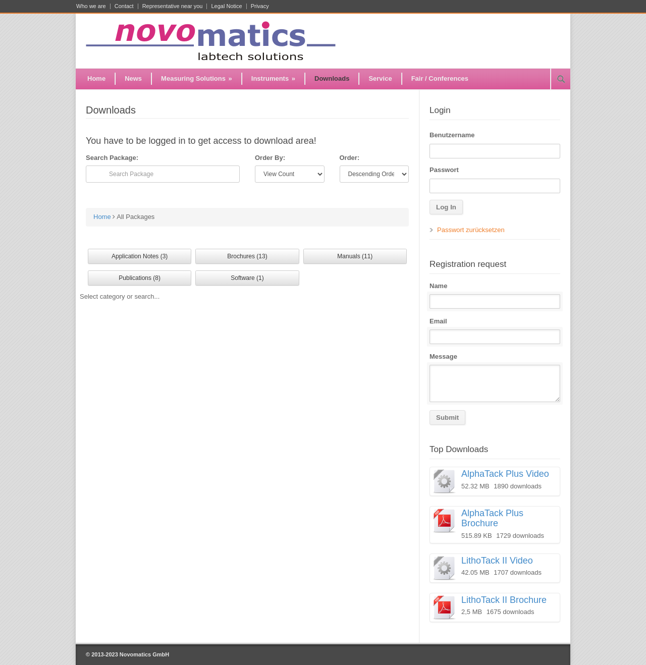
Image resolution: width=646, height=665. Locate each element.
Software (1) (247, 278)
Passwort (444, 170)
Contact (124, 6)
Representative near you (172, 6)
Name (438, 286)
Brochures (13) (247, 256)
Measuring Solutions (196, 78)
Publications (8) (139, 278)
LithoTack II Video (497, 561)
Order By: (270, 157)
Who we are (91, 6)
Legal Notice (226, 6)
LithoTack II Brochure (504, 600)
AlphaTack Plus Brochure (492, 518)
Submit (447, 417)
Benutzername (452, 135)
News (133, 78)
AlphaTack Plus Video (505, 474)
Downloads (331, 78)
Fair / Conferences (439, 78)
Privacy (260, 6)
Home (96, 78)
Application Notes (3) (140, 256)
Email (438, 321)
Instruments (273, 78)
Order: (350, 157)
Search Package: (112, 157)
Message (443, 356)
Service (380, 78)
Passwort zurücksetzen (471, 230)
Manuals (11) (354, 256)
